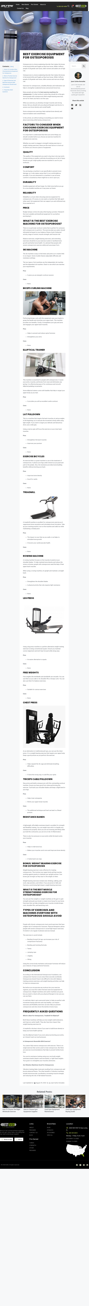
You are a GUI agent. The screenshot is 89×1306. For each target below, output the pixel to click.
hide (12, 66)
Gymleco (50, 1130)
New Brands (25, 4)
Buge (48, 1127)
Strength (32, 1145)
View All (50, 1135)
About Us (43, 4)
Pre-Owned (34, 4)
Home (17, 4)
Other (31, 1148)
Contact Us (20, 8)
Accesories (51, 1132)
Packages (32, 1130)
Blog (27, 8)
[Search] (84, 66)
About (31, 1127)
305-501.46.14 (73, 1133)
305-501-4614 (62, 6)
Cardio (31, 1143)
